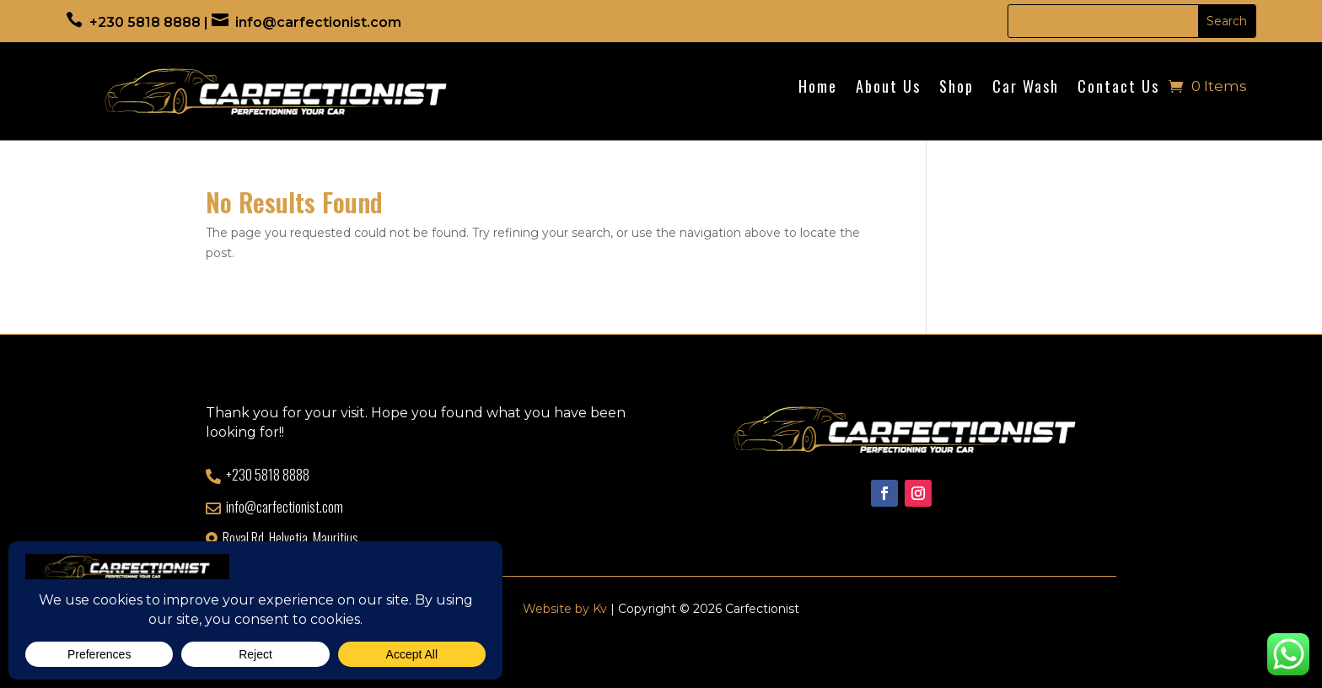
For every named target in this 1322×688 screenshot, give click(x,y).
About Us (888, 88)
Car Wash (1025, 88)
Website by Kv (565, 608)
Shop (956, 88)
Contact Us (1118, 88)
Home (817, 88)
